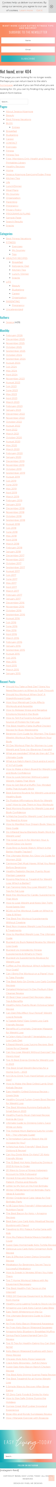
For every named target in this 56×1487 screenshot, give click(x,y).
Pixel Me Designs (33, 1483)
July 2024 (11, 366)
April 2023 (11, 398)
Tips (14, 254)
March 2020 (13, 449)
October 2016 (13, 610)
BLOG (9, 123)
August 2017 (13, 571)
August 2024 (13, 362)
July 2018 (11, 528)
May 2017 (11, 583)
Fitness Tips (12, 154)
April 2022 (11, 429)
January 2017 (13, 598)
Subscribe (28, 58)
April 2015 (11, 665)
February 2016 (14, 642)
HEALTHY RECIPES (16, 258)
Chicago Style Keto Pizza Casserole (25, 1359)
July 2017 (11, 575)
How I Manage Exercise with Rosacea (27, 1417)
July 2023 (11, 386)
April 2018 (11, 539)
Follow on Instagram (28, 1465)
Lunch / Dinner (20, 274)
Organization (13, 197)
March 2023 (12, 402)
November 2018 (15, 512)
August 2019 (13, 476)
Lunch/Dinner (14, 186)
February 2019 (14, 500)
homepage (6, 85)
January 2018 (13, 551)
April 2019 (11, 492)
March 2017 (12, 590)
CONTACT (11, 142)
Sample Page (13, 217)
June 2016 (11, 626)
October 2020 (14, 437)
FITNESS (11, 242)
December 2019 (15, 461)
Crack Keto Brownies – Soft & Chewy (26, 1362)
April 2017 (11, 587)
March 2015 (12, 669)
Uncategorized (14, 309)
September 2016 (15, 614)
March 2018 (12, 543)
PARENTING (13, 301)
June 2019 (11, 484)
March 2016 (12, 638)
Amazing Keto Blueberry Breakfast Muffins (30, 1331)
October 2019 (14, 469)
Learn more (26, 10)
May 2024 (11, 370)
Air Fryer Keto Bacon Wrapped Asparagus (29, 1323)
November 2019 (15, 465)
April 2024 (11, 374)
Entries (16, 127)
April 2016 (11, 634)
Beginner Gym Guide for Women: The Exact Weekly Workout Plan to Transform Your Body (30, 737)
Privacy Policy (13, 209)
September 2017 (15, 567)
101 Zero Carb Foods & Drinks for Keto (27, 1394)
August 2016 (13, 618)
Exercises (11, 146)
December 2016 (15, 602)
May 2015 (11, 661)
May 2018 (11, 535)
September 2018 (15, 520)
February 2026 (14, 335)
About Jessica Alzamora (19, 111)
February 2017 (14, 594)
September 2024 (16, 358)
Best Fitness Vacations (18, 119)
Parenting (11, 202)
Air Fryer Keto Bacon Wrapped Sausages (29, 1327)
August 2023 (13, 382)
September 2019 (15, 473)
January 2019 (13, 504)
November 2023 (15, 378)
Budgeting (12, 135)
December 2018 (15, 508)
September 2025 (15, 351)
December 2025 (15, 339)
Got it (39, 10)
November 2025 (15, 343)
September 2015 (15, 650)
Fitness (10, 150)
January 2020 (13, 457)
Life (8, 182)
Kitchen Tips (13, 178)
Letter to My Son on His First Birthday (27, 1185)
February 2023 (14, 406)
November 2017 (15, 559)
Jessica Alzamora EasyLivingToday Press (28, 174)
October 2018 (14, 516)
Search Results (14, 221)
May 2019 (11, 488)
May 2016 (11, 630)
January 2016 (13, 646)
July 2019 (11, 480)
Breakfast (11, 131)
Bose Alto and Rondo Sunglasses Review (29, 1414)
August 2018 (13, 524)
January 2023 (13, 410)
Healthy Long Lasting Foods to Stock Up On (31, 1303)
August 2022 (13, 425)
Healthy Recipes (15, 166)
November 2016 (15, 606)
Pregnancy (12, 205)
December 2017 (15, 555)
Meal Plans (12, 190)
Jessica (10, 322)
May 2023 (11, 394)
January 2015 (13, 673)
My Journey (12, 194)
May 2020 (11, 445)
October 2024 (14, 355)
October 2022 (14, 421)
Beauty (10, 115)
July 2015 (11, 657)
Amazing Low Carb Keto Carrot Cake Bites (30, 1307)
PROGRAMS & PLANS (18, 213)
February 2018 (14, 547)
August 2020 (13, 441)
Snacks (10, 225)
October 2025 (14, 347)
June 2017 (11, 579)
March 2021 (12, 433)
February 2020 (14, 453)
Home (9, 170)
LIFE (8, 281)
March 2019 (12, 496)
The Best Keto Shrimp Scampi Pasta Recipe (31, 1374)
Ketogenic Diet (20, 266)
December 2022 (15, 413)
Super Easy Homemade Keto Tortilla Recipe (31, 1245)
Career (10, 139)
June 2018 (11, 532)
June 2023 (12, 390)
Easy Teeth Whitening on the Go (24, 1311)
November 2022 (15, 417)
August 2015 (13, 653)
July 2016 (11, 622)
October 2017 (13, 563)
